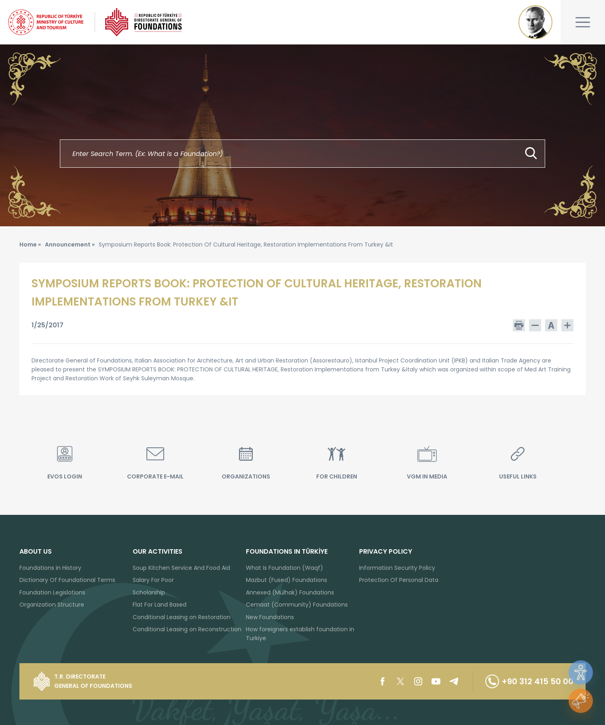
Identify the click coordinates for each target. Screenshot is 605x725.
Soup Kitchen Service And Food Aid (181, 568)
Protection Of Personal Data (398, 580)
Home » (30, 244)
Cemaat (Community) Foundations (297, 605)
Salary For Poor (153, 580)
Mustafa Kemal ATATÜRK (535, 22)
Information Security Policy (397, 568)
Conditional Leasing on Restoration (182, 617)
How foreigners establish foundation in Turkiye (300, 633)
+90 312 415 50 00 (529, 681)
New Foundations (270, 617)
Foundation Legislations (52, 592)
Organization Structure (51, 605)
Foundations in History (50, 568)
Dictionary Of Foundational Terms (67, 580)
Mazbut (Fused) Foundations (286, 580)
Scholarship (149, 592)
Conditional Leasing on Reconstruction (187, 629)
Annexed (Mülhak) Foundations (290, 592)
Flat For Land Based (159, 605)
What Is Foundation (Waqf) (284, 568)
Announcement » (70, 244)
